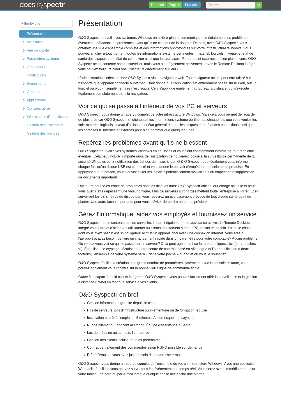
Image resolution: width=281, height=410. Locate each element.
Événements (36, 83)
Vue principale (38, 50)
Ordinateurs (36, 67)
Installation (35, 42)
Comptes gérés (39, 108)
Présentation (37, 34)
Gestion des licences (43, 133)
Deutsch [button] (157, 5)
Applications (36, 100)
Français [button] (191, 5)
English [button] (174, 5)
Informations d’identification (48, 117)
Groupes (33, 92)
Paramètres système (43, 59)
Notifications (36, 75)
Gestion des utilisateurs (45, 125)
